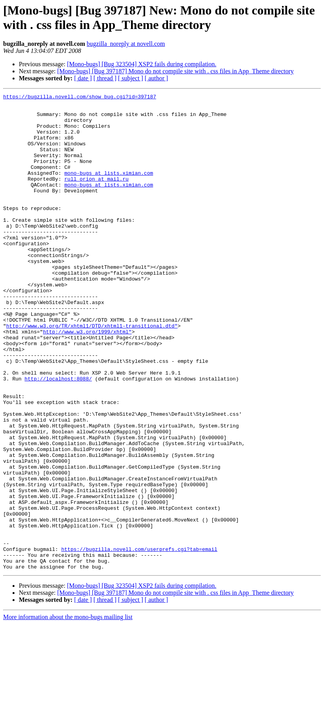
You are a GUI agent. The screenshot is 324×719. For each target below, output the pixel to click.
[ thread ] (104, 78)
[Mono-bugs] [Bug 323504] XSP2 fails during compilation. (142, 64)
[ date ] (83, 78)
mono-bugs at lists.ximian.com (108, 189)
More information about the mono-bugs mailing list (68, 712)
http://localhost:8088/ (58, 436)
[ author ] (156, 78)
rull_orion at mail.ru (96, 196)
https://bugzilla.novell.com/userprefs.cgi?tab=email (139, 640)
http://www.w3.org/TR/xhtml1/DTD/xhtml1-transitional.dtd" (92, 372)
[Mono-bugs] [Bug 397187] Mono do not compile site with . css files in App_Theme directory (175, 71)
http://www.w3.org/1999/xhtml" (87, 379)
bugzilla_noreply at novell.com (126, 43)
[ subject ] (130, 78)
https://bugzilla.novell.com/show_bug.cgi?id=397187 (79, 97)
